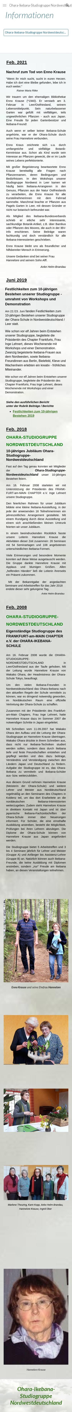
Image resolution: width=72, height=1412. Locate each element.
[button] (4, 5)
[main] (36, 15)
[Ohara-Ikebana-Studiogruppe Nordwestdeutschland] (36, 32)
